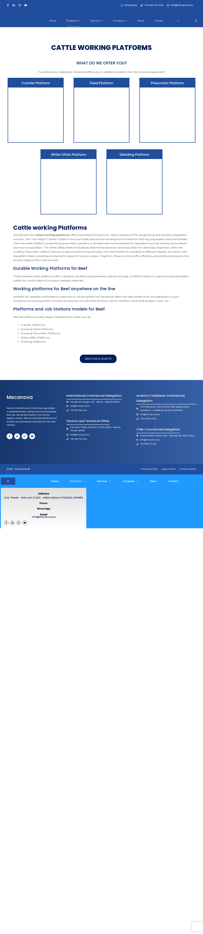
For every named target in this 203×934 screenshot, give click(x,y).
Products (73, 21)
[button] (196, 20)
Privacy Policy (149, 468)
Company (120, 21)
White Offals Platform (68, 154)
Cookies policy (187, 468)
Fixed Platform (101, 83)
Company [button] (133, 481)
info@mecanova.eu (80, 406)
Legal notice (168, 468)
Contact (158, 20)
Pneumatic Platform (167, 83)
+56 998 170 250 (148, 444)
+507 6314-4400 (148, 418)
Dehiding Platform (134, 154)
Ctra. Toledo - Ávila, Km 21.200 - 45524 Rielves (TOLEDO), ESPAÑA (43, 497)
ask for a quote (98, 358)
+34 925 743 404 (78, 410)
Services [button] (107, 481)
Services (96, 21)
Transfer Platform (35, 83)
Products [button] (80, 481)
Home (53, 20)
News (141, 20)
